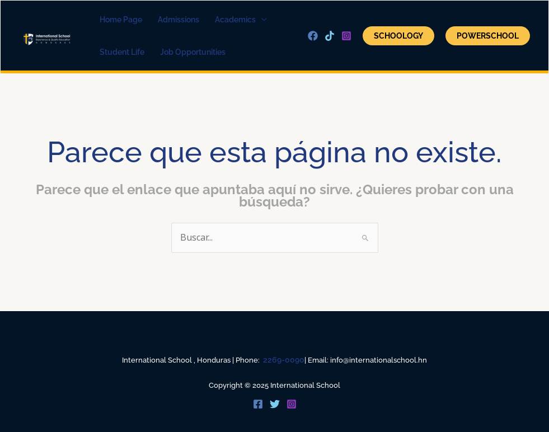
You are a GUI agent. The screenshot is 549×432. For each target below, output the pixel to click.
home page (121, 19)
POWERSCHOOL (488, 35)
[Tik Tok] (330, 36)
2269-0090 (283, 359)
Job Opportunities (193, 52)
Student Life (122, 52)
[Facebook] (313, 36)
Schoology (398, 35)
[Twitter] (275, 404)
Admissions (178, 19)
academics (235, 19)
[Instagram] (346, 36)
